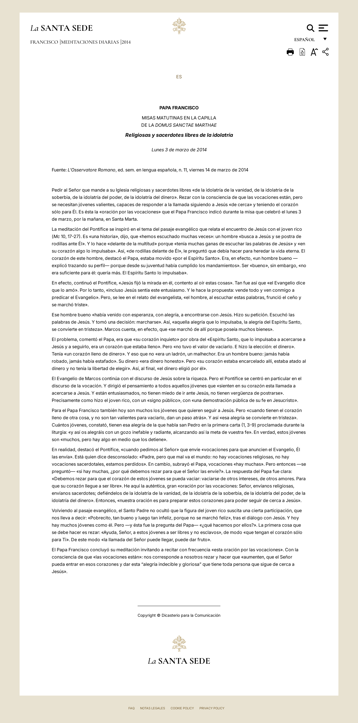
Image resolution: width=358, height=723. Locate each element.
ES (179, 76)
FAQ (131, 708)
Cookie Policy (182, 708)
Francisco (44, 42)
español (307, 41)
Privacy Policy (211, 708)
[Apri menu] (322, 28)
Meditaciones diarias (90, 42)
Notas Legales (152, 708)
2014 (126, 42)
